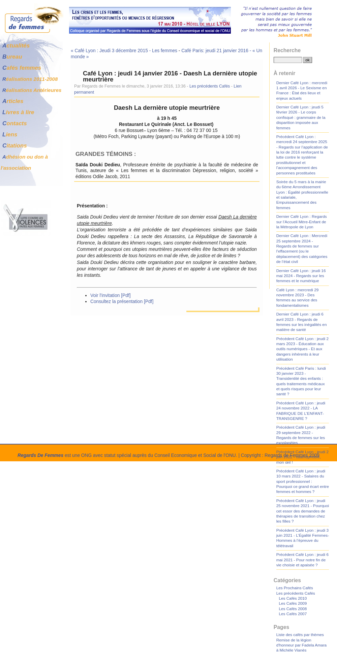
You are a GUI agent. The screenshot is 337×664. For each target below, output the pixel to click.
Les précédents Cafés (209, 86)
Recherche (287, 50)
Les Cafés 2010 (293, 598)
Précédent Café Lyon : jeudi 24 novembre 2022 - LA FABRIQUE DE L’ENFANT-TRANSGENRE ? (301, 411)
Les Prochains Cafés (294, 588)
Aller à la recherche (103, 2)
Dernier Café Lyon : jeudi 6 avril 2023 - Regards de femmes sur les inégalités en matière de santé (301, 322)
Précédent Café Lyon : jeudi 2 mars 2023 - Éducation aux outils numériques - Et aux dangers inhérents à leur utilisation (302, 349)
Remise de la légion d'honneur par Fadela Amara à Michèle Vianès (301, 645)
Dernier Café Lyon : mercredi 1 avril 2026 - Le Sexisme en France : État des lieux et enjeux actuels (301, 90)
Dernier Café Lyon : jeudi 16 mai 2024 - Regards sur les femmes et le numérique (301, 276)
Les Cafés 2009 (293, 603)
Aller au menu (65, 2)
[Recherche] (288, 60)
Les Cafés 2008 (293, 608)
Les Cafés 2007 (293, 613)
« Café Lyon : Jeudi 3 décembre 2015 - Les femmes (124, 50)
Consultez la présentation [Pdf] (121, 301)
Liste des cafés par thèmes (300, 634)
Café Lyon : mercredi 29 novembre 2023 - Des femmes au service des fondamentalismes (297, 298)
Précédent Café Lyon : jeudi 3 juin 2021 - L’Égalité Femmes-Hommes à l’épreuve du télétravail (302, 538)
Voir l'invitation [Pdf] (110, 295)
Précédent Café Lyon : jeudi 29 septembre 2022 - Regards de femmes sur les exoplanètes (301, 435)
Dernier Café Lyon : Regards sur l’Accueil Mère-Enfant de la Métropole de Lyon (301, 221)
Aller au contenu (30, 2)
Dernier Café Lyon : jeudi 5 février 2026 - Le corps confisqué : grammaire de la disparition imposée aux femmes (301, 117)
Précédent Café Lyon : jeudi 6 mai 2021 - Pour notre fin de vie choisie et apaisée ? (302, 559)
